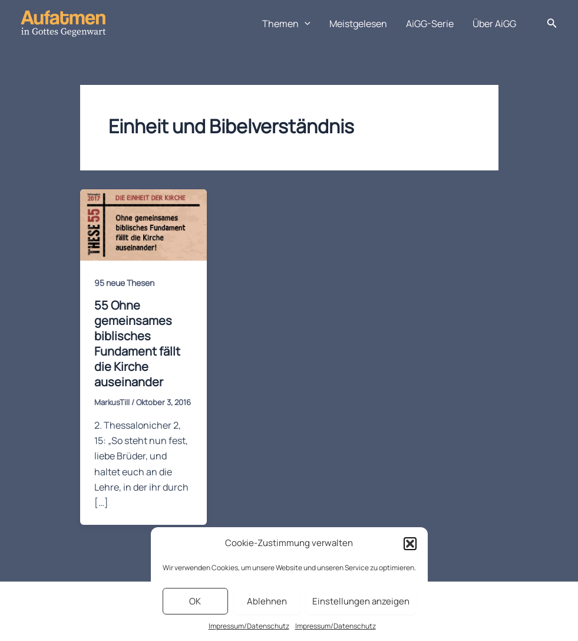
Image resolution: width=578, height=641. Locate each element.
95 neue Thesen (124, 282)
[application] (305, 24)
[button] (410, 544)
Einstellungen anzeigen (360, 601)
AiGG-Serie (430, 23)
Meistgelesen (358, 23)
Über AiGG (494, 23)
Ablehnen (267, 601)
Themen (286, 23)
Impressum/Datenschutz (249, 626)
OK (195, 601)
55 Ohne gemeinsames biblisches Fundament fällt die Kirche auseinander (137, 343)
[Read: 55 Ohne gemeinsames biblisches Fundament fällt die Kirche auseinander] (143, 224)
